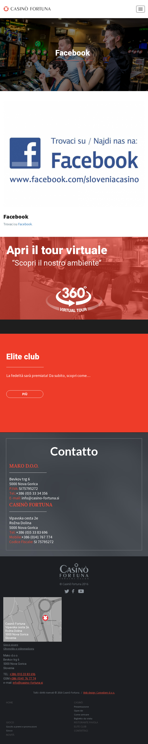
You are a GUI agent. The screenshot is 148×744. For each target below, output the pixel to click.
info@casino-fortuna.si (40, 497)
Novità (10, 735)
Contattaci (81, 730)
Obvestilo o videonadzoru (18, 648)
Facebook (25, 224)
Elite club (80, 726)
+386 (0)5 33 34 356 (32, 493)
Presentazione (81, 706)
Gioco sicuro (10, 644)
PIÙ (24, 394)
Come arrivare (81, 714)
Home (9, 702)
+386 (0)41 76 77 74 (23, 678)
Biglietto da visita (83, 718)
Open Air (78, 710)
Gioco (10, 722)
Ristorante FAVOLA (86, 722)
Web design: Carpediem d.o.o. (99, 692)
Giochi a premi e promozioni (21, 726)
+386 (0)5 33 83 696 (32, 532)
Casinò (78, 702)
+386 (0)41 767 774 (36, 536)
